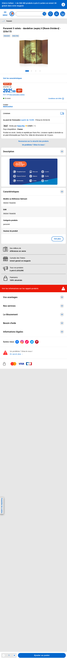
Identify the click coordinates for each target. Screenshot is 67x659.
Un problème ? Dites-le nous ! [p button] (33, 145)
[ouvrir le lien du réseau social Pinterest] (37, 342)
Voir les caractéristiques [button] (12, 78)
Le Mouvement (33, 314)
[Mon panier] (62, 13)
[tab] (27, 71)
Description (33, 151)
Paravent (7, 36)
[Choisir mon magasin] (50, 13)
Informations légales (33, 332)
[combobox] (31, 13)
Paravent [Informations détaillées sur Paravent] (9, 21)
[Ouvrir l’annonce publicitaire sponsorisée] (33, 172)
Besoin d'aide (33, 323)
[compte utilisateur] (56, 13)
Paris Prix (21, 126)
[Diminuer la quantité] (3, 655)
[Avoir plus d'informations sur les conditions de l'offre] (56, 98)
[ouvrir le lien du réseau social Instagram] (22, 342)
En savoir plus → (16, 354)
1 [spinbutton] (8, 655)
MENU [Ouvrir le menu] (5, 13)
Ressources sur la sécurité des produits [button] (33, 141)
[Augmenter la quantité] (14, 655)
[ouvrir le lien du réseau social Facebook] (17, 342)
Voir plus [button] (57, 239)
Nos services (33, 306)
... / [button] (3, 21)
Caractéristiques (33, 192)
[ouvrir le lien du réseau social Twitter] (32, 342)
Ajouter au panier (42, 655)
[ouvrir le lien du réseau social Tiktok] (27, 342)
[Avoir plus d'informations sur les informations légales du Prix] (10, 87)
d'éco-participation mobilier (17, 94)
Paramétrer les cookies (2, 505)
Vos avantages (33, 297)
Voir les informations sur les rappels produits (20, 288)
